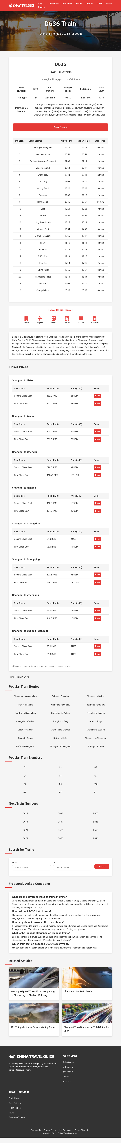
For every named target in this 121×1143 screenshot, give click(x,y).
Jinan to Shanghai (25, 705)
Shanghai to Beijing (95, 697)
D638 (60, 817)
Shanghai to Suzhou (96, 731)
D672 (60, 835)
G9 (60, 787)
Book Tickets (60, 127)
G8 (25, 787)
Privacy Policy (50, 1135)
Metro (99, 3)
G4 (95, 770)
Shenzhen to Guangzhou (25, 697)
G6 (60, 779)
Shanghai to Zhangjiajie (60, 749)
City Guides (68, 1067)
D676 (95, 843)
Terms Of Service (82, 1135)
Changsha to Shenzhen (95, 740)
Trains (79, 3)
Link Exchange (65, 1135)
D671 (25, 835)
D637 (25, 817)
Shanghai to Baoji (60, 723)
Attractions (53, 3)
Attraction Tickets (17, 1123)
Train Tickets (15, 1108)
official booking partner (59, 920)
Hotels (109, 3)
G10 (96, 787)
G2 (25, 770)
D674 (25, 843)
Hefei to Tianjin (96, 723)
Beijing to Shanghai (60, 697)
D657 (60, 826)
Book (97, 396)
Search (101, 872)
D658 (95, 826)
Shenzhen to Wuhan (60, 714)
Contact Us (36, 1135)
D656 (25, 826)
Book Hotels (14, 1103)
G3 (60, 770)
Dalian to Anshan (25, 731)
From (31, 871)
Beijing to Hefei (60, 740)
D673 (95, 835)
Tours (11, 1118)
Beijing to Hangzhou (95, 705)
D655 (95, 817)
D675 (60, 843)
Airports (89, 3)
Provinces (67, 3)
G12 (60, 796)
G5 (25, 779)
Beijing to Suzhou (96, 749)
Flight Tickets (15, 1113)
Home (11, 677)
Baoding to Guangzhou (25, 714)
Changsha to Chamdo (60, 731)
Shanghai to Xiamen (96, 714)
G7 (95, 779)
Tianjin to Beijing (25, 740)
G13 (96, 796)
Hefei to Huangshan (25, 749)
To (72, 871)
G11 (25, 796)
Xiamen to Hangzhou (60, 705)
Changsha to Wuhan (25, 723)
